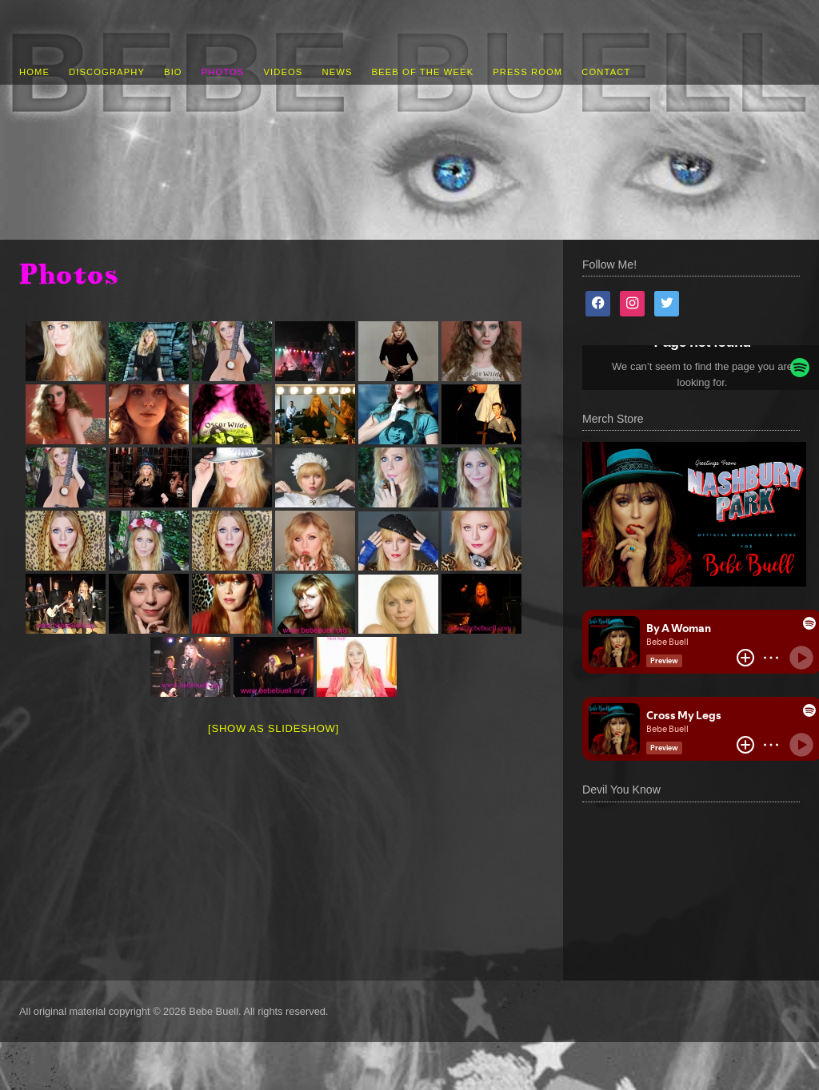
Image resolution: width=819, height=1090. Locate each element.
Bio (173, 72)
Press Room (527, 72)
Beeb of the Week (423, 72)
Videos (282, 72)
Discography (107, 72)
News (337, 72)
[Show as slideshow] (273, 728)
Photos (223, 72)
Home (34, 72)
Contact (605, 72)
